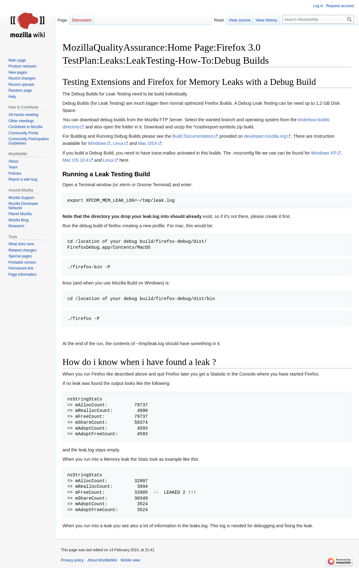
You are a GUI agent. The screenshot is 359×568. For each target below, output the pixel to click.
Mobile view (130, 560)
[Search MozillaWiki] (318, 19)
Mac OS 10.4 (75, 160)
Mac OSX (147, 143)
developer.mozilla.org (265, 136)
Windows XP (324, 152)
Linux (118, 143)
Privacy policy (72, 560)
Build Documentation (193, 136)
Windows (97, 143)
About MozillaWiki (102, 560)
